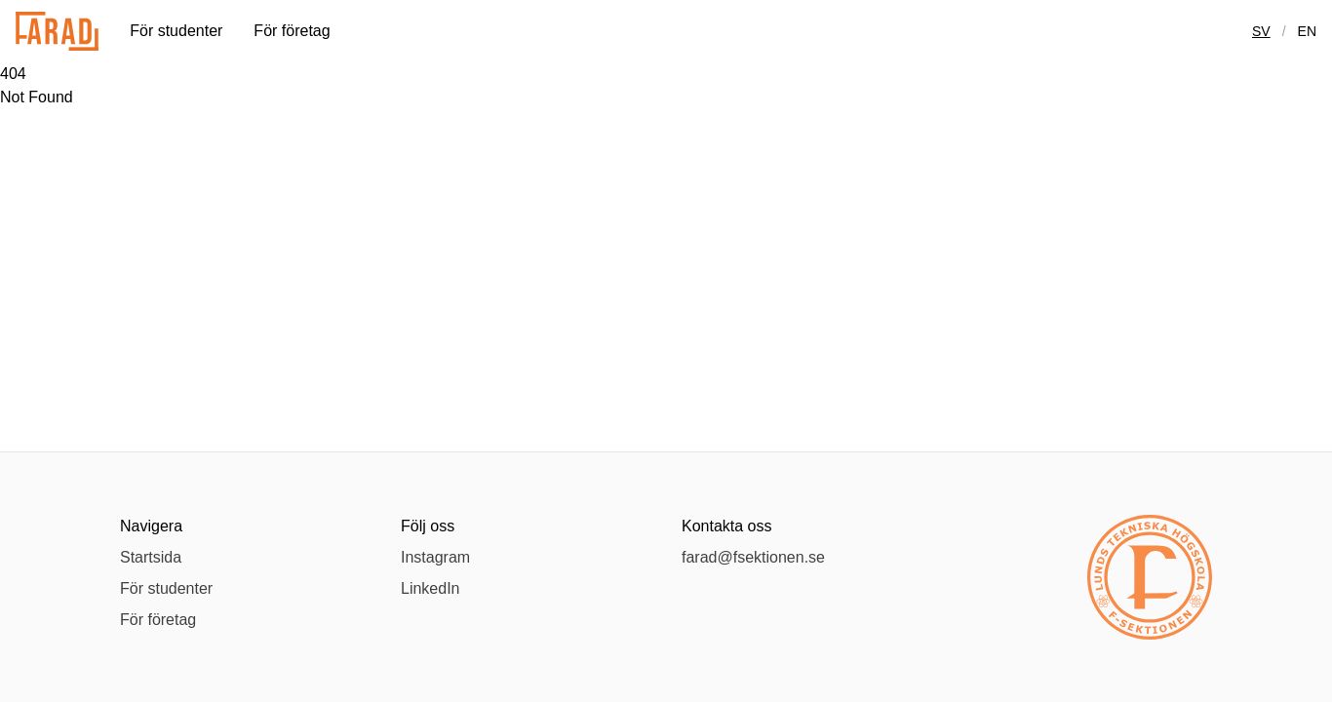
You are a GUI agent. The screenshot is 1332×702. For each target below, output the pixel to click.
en (1307, 31)
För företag (292, 30)
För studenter (176, 30)
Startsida (150, 557)
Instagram (435, 557)
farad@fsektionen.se (753, 557)
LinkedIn (430, 588)
